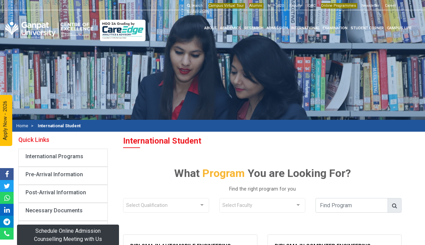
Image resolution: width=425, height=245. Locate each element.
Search (194, 5)
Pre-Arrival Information (54, 174)
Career (389, 5)
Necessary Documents (54, 210)
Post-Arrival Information (56, 192)
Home (22, 125)
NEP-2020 (274, 5)
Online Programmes (337, 5)
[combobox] (166, 205)
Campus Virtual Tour (224, 5)
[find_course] (353, 205)
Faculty (294, 5)
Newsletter (369, 5)
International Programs (54, 156)
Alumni (254, 5)
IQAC (310, 5)
